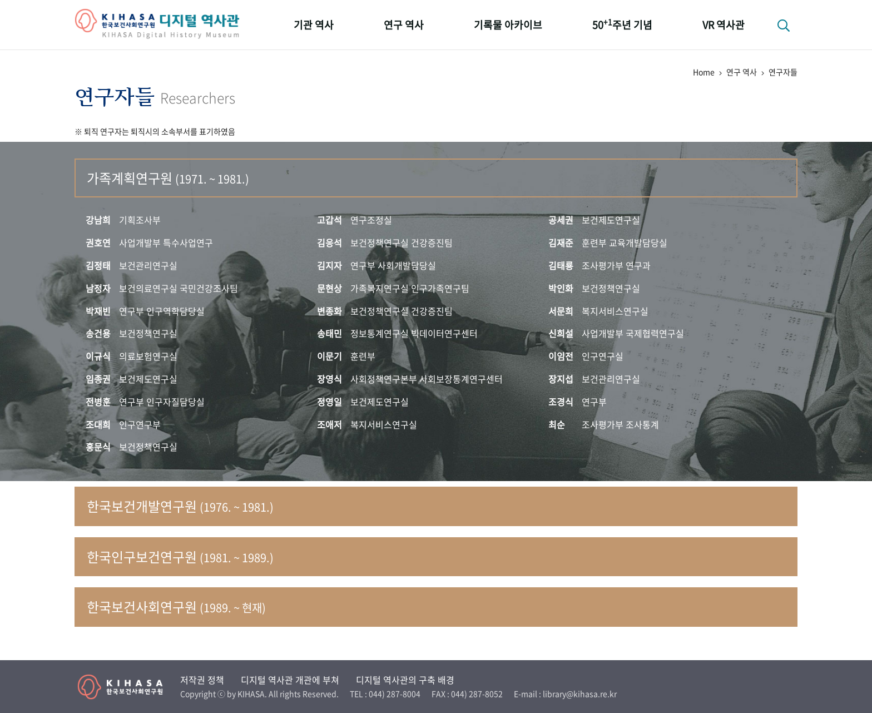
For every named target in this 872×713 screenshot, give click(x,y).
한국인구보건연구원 (180, 557)
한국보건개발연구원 (180, 506)
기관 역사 (314, 24)
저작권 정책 (202, 679)
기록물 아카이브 (508, 24)
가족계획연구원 (168, 178)
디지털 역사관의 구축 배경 (405, 679)
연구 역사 (404, 24)
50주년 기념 (622, 24)
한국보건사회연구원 (176, 607)
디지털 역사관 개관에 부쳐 (290, 679)
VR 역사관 (723, 24)
